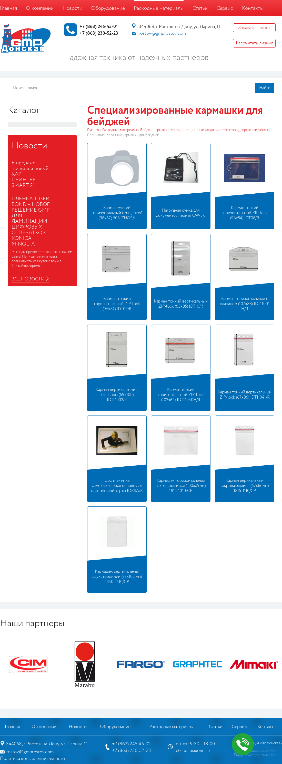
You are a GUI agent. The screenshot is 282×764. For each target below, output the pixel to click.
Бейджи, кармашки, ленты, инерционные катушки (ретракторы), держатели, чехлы (204, 130)
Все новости (28, 279)
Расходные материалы (159, 8)
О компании (40, 8)
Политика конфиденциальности (32, 758)
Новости (72, 8)
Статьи (200, 8)
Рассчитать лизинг (254, 43)
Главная (8, 8)
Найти (264, 88)
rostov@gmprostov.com (162, 33)
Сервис (225, 8)
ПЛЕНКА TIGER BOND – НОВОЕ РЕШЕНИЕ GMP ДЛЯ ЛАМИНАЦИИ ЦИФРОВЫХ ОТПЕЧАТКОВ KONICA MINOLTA (31, 221)
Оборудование (108, 8)
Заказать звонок (254, 27)
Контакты (252, 8)
